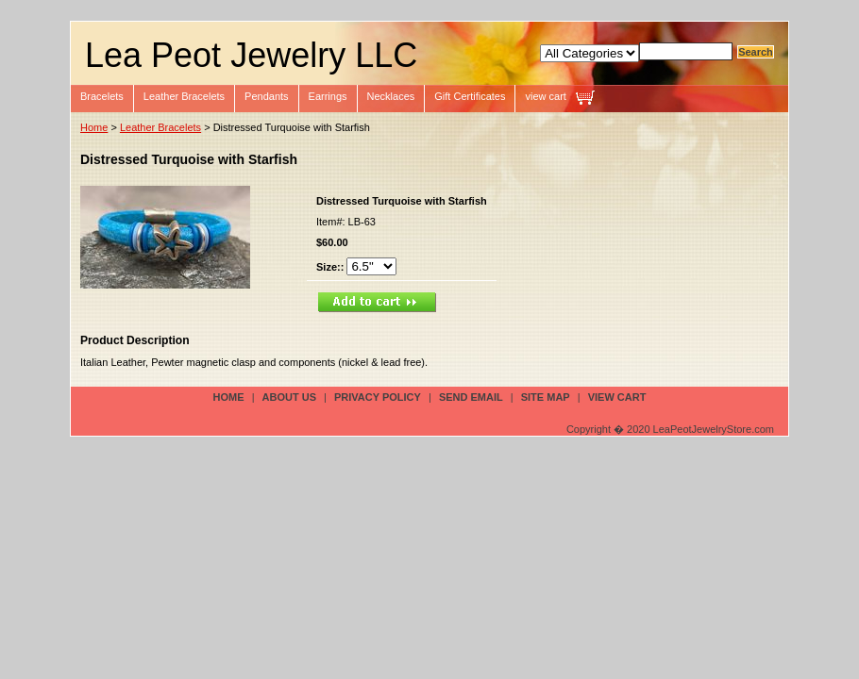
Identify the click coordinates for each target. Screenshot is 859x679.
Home (94, 127)
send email (471, 397)
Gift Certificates (469, 96)
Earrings (328, 96)
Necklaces (391, 96)
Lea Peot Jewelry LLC (251, 55)
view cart (545, 96)
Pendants (266, 96)
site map (545, 397)
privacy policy (377, 397)
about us (289, 397)
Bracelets (102, 96)
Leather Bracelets (184, 96)
